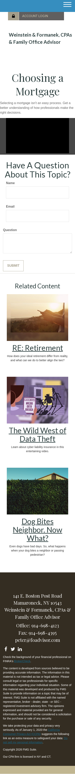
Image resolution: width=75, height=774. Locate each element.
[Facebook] (5, 648)
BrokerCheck (22, 661)
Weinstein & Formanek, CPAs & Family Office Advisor (40, 38)
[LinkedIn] (19, 648)
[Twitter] (12, 648)
